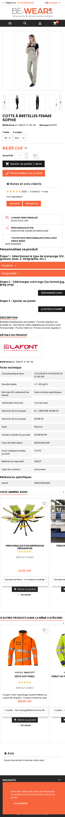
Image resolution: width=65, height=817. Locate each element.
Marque (44, 125)
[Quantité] (20, 155)
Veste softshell (24, 676)
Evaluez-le (32, 203)
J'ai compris (21, 803)
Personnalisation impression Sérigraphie (25, 547)
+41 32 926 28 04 (25, 2)
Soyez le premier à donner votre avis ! (24, 760)
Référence (8, 125)
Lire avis (14, 203)
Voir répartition (14, 196)
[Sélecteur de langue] (53, 3)
